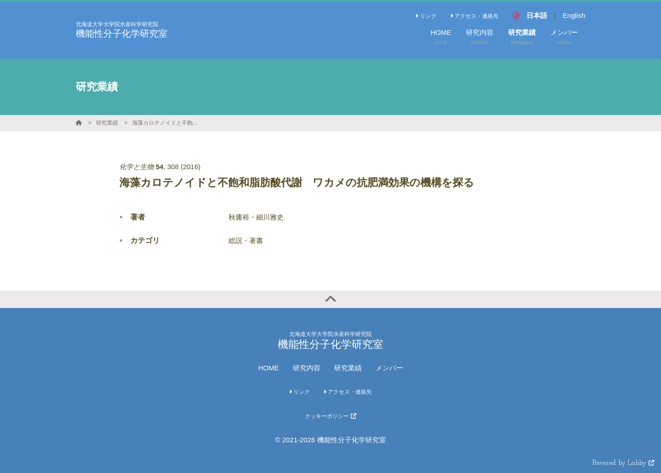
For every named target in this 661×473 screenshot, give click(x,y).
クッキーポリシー (330, 416)
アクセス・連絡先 (474, 16)
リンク (425, 16)
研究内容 (306, 368)
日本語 (537, 15)
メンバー (389, 368)
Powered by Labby (623, 463)
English (574, 15)
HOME (268, 368)
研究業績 (107, 123)
